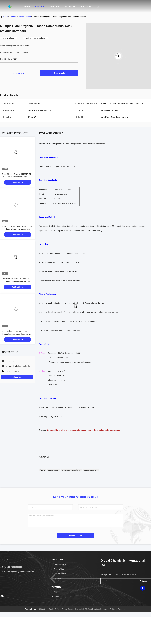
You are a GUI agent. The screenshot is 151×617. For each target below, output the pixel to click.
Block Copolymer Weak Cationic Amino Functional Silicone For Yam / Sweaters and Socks (17, 229)
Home (27, 6)
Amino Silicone (25, 17)
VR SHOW (70, 6)
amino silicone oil (91, 470)
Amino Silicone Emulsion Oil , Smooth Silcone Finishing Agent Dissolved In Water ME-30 (16, 334)
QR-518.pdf (44, 457)
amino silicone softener (71, 470)
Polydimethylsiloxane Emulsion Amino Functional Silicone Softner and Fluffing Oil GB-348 (17, 281)
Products (39, 6)
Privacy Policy (30, 609)
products (13, 17)
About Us (54, 6)
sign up (143, 581)
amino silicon (53, 470)
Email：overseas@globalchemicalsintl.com (20, 572)
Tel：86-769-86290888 (12, 567)
